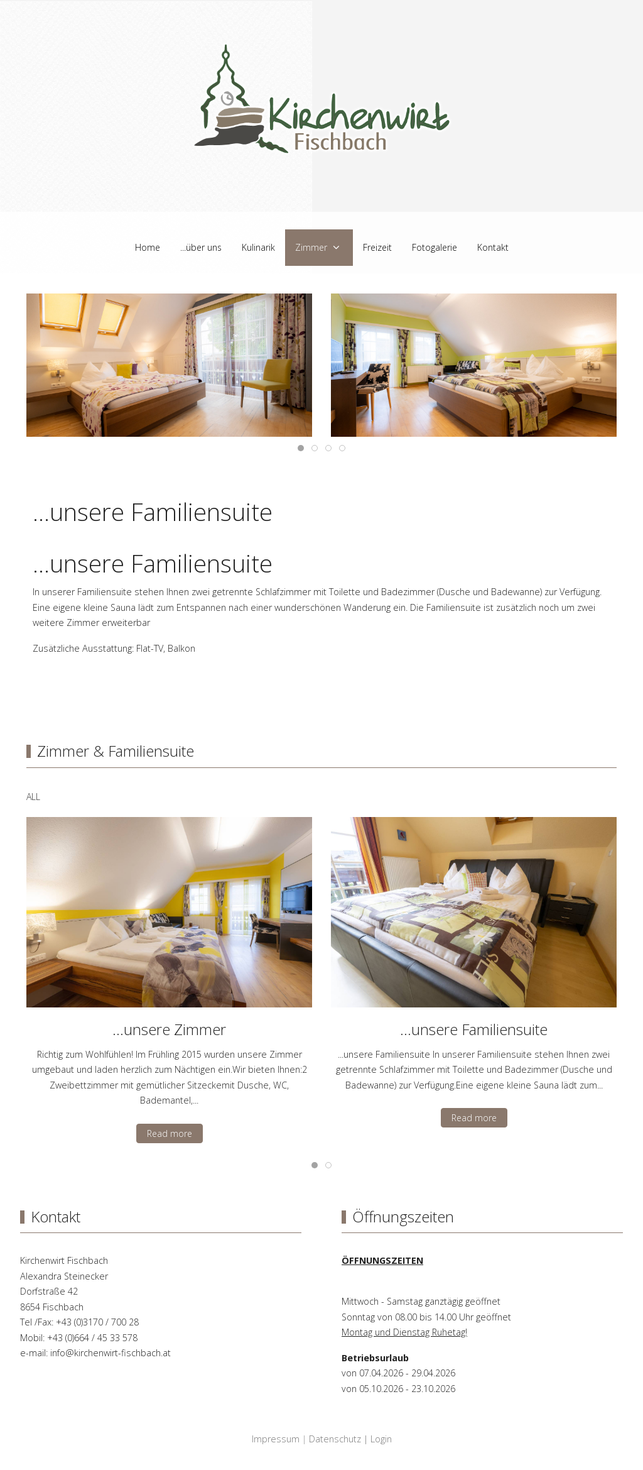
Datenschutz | (339, 1439)
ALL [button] (33, 797)
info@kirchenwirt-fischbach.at (110, 1353)
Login (381, 1439)
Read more (169, 1133)
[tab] (301, 448)
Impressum (276, 1439)
